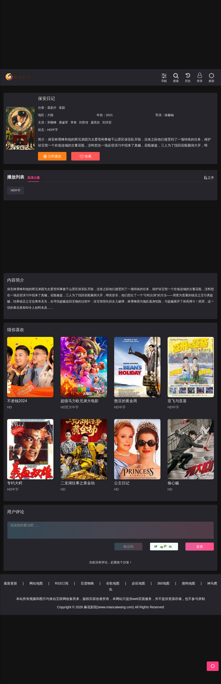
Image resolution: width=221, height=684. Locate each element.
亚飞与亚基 (177, 401)
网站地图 (36, 583)
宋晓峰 (51, 122)
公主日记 (121, 483)
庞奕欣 (95, 122)
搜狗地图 (188, 583)
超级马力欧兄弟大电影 (80, 401)
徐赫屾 (169, 115)
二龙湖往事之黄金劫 (78, 483)
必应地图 (138, 583)
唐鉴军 (63, 122)
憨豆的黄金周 (125, 401)
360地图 (163, 583)
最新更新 (10, 583)
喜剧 (62, 107)
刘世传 (83, 122)
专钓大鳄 (14, 483)
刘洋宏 (107, 122)
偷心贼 (173, 483)
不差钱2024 (17, 401)
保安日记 (46, 98)
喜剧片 (51, 107)
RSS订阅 (61, 583)
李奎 (74, 122)
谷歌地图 (112, 583)
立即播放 (52, 156)
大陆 (50, 115)
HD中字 (15, 190)
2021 (109, 115)
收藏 (85, 156)
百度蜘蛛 (87, 583)
